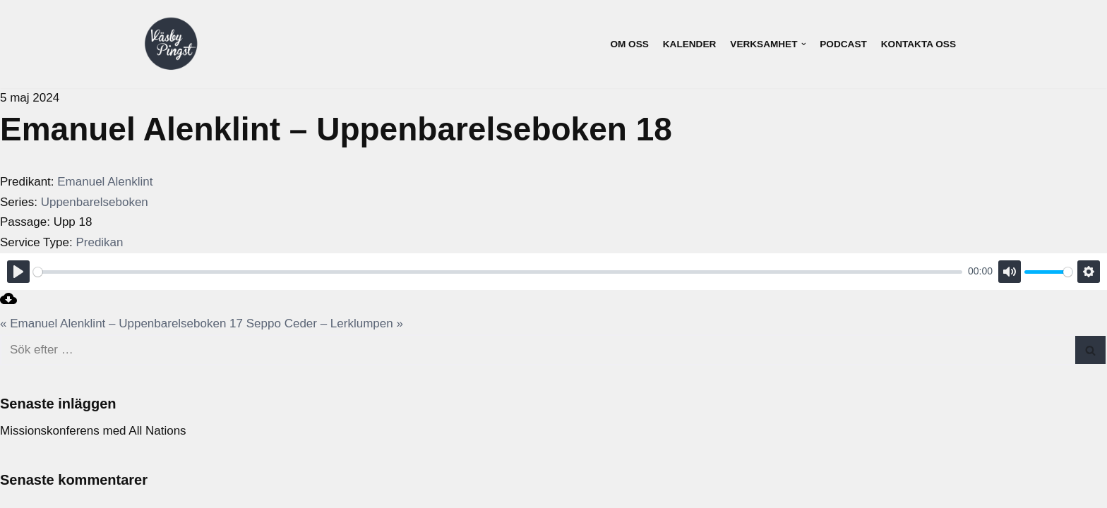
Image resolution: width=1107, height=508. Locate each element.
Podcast (843, 44)
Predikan (99, 242)
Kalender (690, 44)
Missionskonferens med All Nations (93, 430)
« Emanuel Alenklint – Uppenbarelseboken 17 (121, 323)
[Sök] (537, 349)
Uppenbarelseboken (94, 202)
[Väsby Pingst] (171, 44)
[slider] (497, 272)
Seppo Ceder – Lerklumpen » (324, 323)
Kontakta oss (918, 44)
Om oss (629, 44)
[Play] (18, 271)
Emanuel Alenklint (104, 181)
